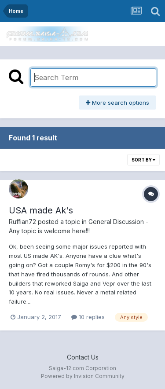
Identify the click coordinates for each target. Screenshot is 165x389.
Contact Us (83, 357)
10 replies (88, 316)
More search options (117, 102)
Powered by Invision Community (83, 376)
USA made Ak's (41, 210)
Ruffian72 (22, 221)
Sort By (143, 159)
